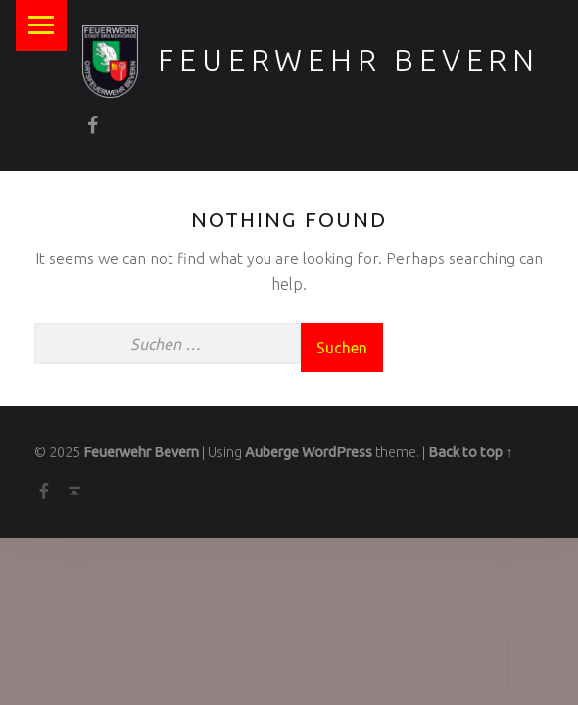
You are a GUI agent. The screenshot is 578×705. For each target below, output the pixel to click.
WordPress (337, 452)
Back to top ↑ (470, 452)
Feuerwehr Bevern (348, 59)
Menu (41, 25)
